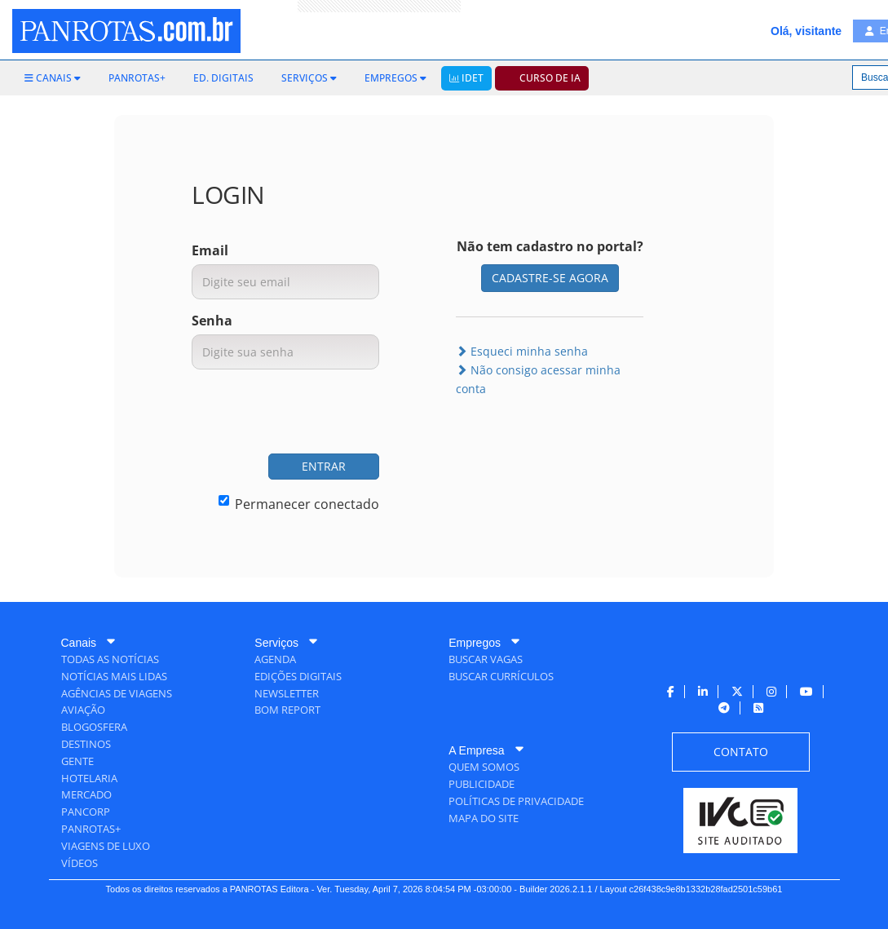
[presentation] (255, 413)
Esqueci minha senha (522, 351)
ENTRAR (324, 466)
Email (210, 250)
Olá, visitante (806, 31)
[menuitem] (52, 78)
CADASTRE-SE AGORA (550, 277)
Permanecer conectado (299, 504)
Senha (212, 321)
